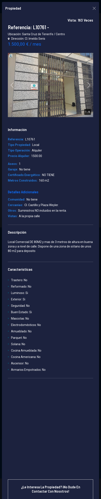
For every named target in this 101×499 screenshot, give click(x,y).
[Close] (94, 8)
